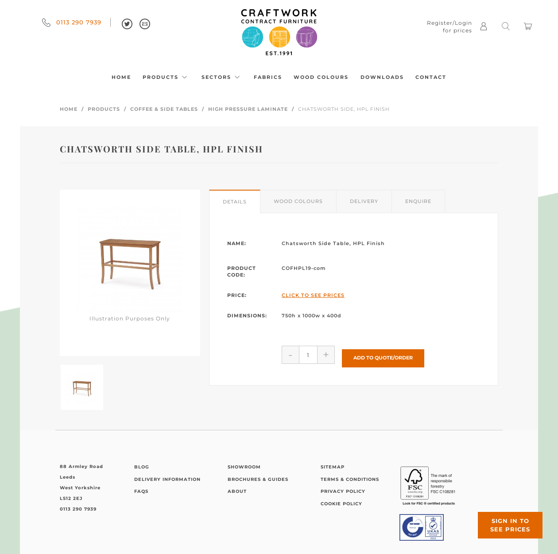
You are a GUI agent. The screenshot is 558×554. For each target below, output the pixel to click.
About (237, 491)
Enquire (418, 201)
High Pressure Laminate (248, 109)
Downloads (382, 77)
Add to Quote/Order (383, 354)
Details (235, 202)
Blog (141, 467)
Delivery (364, 201)
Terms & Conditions (350, 479)
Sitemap (333, 467)
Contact (430, 77)
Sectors (222, 77)
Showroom (244, 467)
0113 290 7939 (71, 22)
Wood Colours (321, 77)
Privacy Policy (343, 491)
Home (121, 77)
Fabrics (268, 77)
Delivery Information (167, 479)
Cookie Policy (341, 504)
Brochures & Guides (258, 479)
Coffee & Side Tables (164, 109)
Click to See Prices (313, 295)
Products (166, 77)
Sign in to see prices (505, 519)
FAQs (141, 491)
